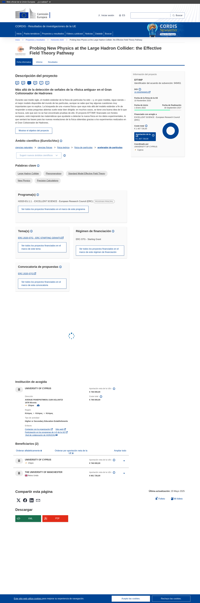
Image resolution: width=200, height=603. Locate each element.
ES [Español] (29, 83)
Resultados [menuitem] (53, 62)
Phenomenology (54, 173)
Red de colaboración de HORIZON (41, 435)
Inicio (19, 34)
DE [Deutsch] (17, 83)
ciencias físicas (45, 147)
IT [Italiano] (41, 83)
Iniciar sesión (106, 15)
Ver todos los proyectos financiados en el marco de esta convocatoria (41, 283)
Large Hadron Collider (28, 173)
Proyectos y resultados (53, 34)
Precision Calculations (47, 180)
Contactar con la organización (39, 429)
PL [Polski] (47, 83)
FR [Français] (35, 83)
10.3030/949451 (141, 92)
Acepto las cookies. (131, 598)
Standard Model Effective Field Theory (86, 173)
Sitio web (61, 429)
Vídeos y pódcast (74, 34)
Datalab (99, 34)
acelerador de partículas (110, 147)
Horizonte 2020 (57, 40)
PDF (57, 518)
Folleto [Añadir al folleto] (160, 498)
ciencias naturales (24, 147)
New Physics (24, 180)
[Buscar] (177, 15)
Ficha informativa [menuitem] (24, 62)
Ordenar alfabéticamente (28, 450)
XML (30, 518)
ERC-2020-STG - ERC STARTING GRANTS (39, 238)
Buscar (108, 34)
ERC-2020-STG (27, 274)
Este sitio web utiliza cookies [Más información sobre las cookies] (28, 598)
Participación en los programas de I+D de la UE (46, 432)
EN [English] (23, 83)
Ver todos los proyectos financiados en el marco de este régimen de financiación (99, 250)
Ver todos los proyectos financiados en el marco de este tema (41, 247)
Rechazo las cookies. (171, 598)
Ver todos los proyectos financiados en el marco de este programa (53, 209)
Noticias (89, 34)
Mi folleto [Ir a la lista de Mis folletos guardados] (177, 498)
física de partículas (83, 147)
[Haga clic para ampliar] (124, 461)
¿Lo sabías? (44, 2)
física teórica (63, 147)
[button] (122, 15)
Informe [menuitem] (39, 62)
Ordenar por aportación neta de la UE (71, 451)
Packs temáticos (32, 34)
